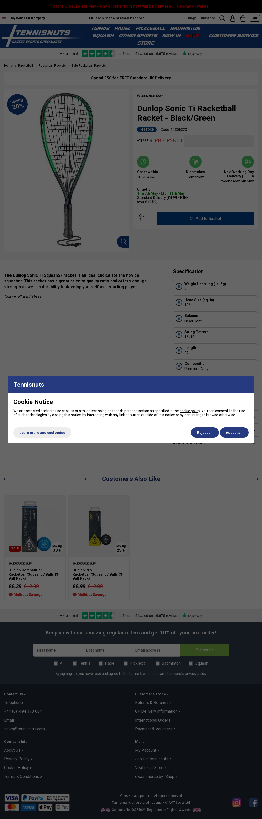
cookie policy (190, 411)
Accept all (234, 433)
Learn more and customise (42, 433)
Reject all (205, 433)
